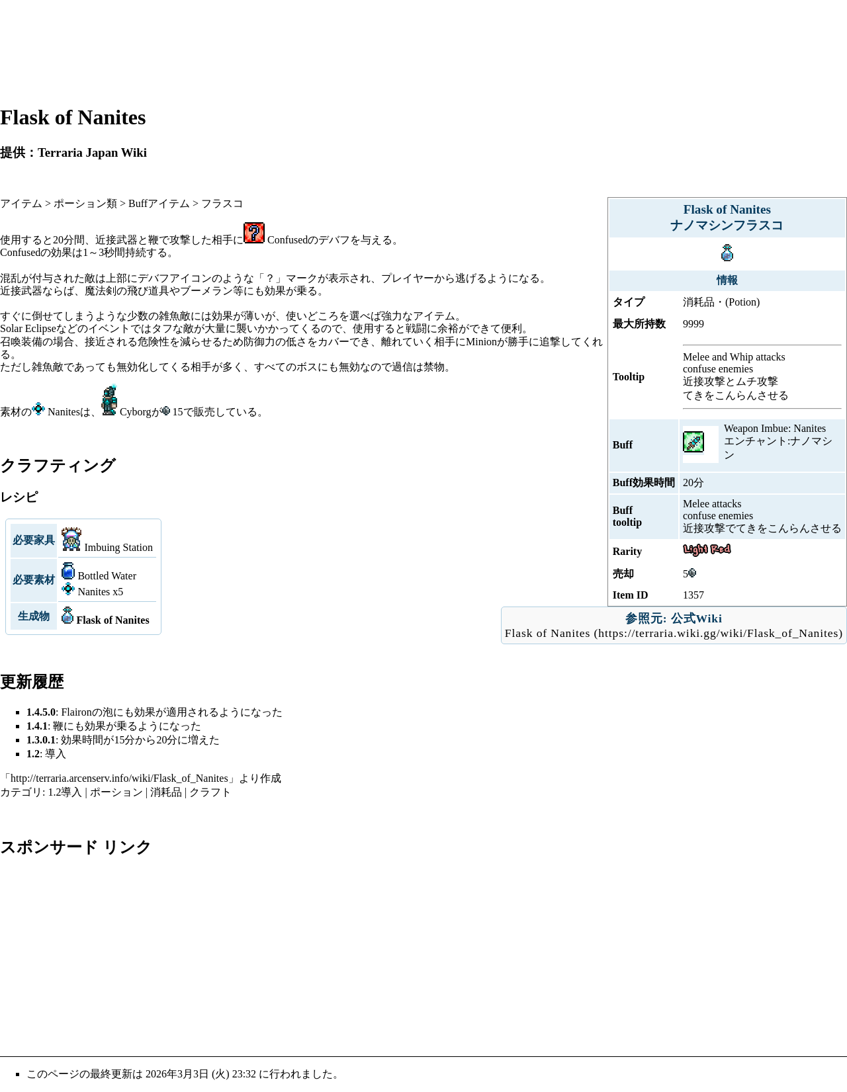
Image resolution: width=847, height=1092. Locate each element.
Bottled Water (106, 575)
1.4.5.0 (41, 712)
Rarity (627, 551)
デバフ (334, 239)
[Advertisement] (423, 51)
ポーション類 (85, 203)
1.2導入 (65, 792)
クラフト (210, 792)
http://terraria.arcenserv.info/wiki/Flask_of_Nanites (119, 778)
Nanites (64, 411)
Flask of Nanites (547, 633)
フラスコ (222, 203)
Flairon (76, 712)
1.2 (33, 753)
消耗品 (166, 792)
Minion (481, 341)
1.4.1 (37, 726)
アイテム (21, 203)
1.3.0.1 (41, 739)
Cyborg (136, 411)
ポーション (116, 792)
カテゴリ (21, 792)
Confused (287, 239)
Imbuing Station (118, 547)
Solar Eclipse (28, 328)
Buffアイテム (159, 203)
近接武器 (116, 239)
